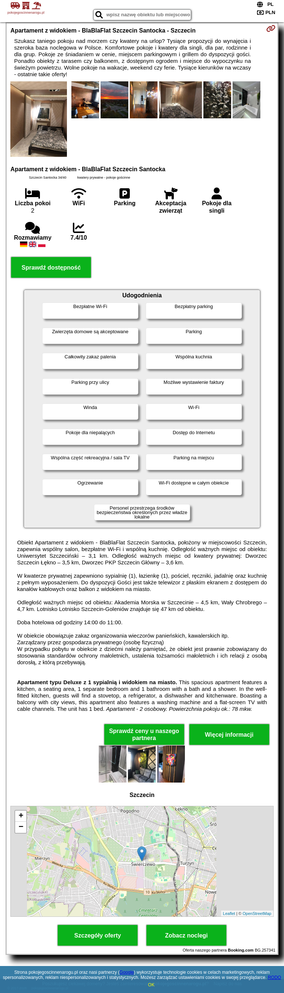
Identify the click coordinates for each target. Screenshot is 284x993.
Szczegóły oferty (97, 935)
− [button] (20, 827)
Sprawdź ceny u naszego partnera (144, 734)
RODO (274, 977)
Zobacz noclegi (186, 935)
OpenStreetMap (257, 913)
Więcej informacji (229, 735)
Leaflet (229, 913)
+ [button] (20, 816)
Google (126, 972)
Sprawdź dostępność (51, 267)
